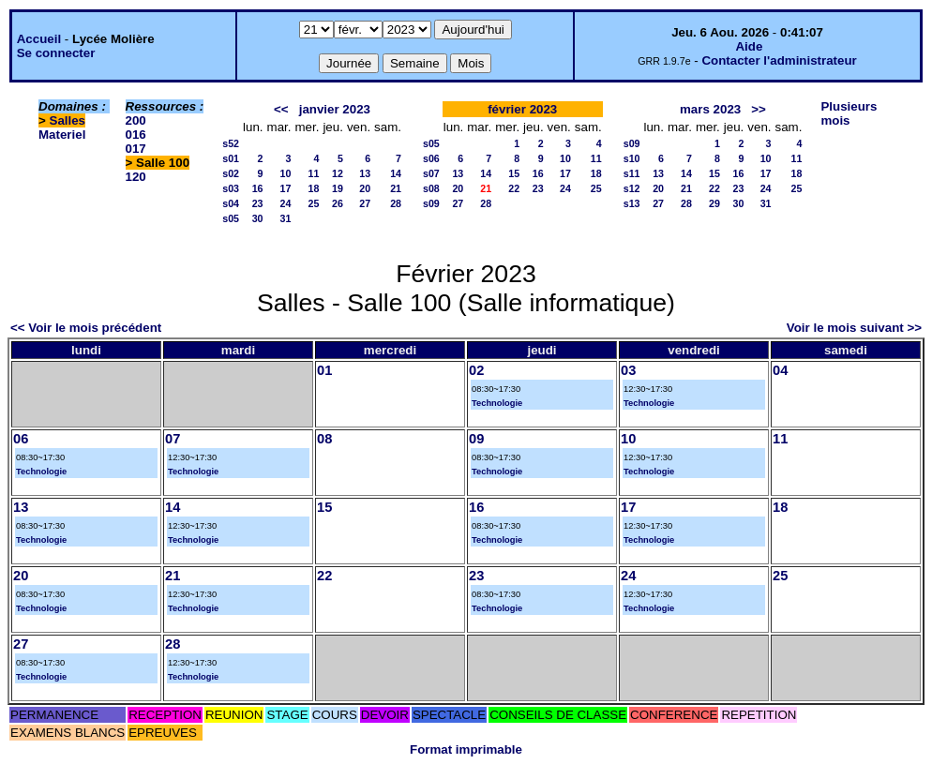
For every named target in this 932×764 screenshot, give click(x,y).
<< (281, 109)
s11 (632, 173)
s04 (230, 203)
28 (395, 203)
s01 (230, 158)
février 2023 (522, 109)
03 (628, 370)
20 (364, 188)
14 (395, 173)
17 (286, 188)
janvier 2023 (334, 109)
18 (314, 188)
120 (136, 177)
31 (286, 218)
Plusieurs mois (848, 113)
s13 (632, 203)
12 (337, 173)
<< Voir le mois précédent (85, 328)
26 (337, 203)
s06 (431, 158)
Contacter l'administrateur (778, 60)
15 (513, 173)
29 (714, 203)
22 (513, 188)
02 (476, 370)
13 (364, 173)
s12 (632, 188)
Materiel (61, 134)
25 (314, 203)
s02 (230, 173)
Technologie (497, 403)
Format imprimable (466, 749)
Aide (748, 46)
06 (20, 438)
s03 (230, 188)
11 (314, 173)
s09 (431, 203)
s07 (431, 173)
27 (364, 203)
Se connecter (56, 53)
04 (780, 370)
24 (286, 203)
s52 (230, 143)
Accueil (39, 39)
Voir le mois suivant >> (854, 328)
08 (324, 438)
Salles (68, 120)
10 (286, 173)
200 (136, 120)
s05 (230, 218)
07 (172, 438)
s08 (431, 188)
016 (136, 134)
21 (395, 188)
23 (257, 203)
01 (324, 370)
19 (337, 188)
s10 (632, 158)
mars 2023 (710, 109)
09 (476, 438)
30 (257, 218)
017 (136, 149)
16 (257, 188)
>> (758, 109)
